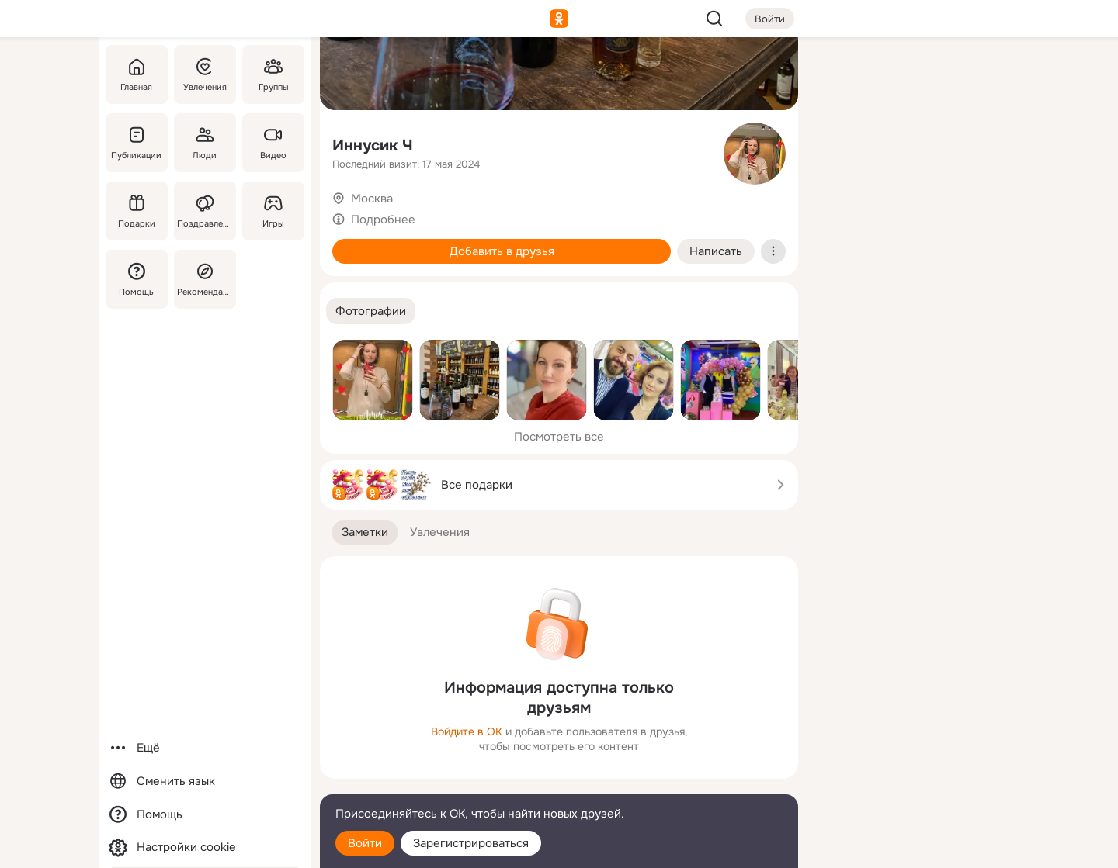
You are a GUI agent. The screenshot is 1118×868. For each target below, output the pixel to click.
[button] (370, 311)
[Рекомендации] (205, 279)
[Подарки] (136, 211)
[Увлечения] (205, 74)
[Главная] (136, 74)
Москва (372, 198)
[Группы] (273, 74)
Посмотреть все (559, 436)
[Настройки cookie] (205, 847)
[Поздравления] (205, 211)
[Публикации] (136, 143)
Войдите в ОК (466, 731)
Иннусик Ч (372, 145)
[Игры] (273, 211)
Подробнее (383, 219)
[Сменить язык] (205, 781)
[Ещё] (205, 748)
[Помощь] (136, 279)
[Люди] (205, 143)
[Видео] (273, 143)
